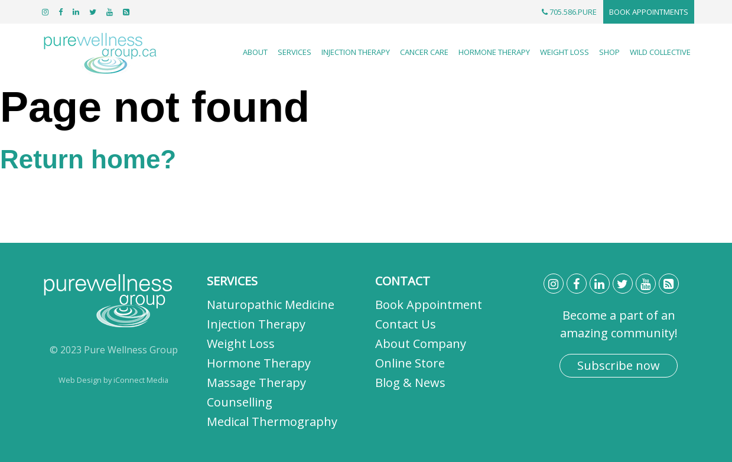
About (255, 52)
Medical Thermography (272, 422)
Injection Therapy (355, 52)
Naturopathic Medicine (270, 305)
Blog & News (410, 383)
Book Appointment (428, 305)
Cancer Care (424, 52)
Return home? (88, 159)
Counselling (239, 402)
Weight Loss (564, 52)
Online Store (410, 363)
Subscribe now (618, 365)
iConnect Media (140, 380)
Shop (609, 52)
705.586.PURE (569, 11)
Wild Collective (660, 52)
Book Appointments (648, 11)
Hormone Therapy (494, 52)
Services (294, 52)
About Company (420, 344)
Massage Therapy (256, 383)
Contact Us (405, 324)
